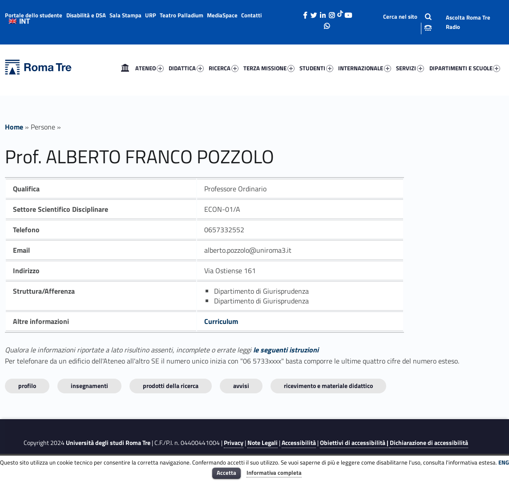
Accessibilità (299, 443)
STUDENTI (316, 68)
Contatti (251, 15)
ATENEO (149, 68)
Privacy (233, 443)
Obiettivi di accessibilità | (355, 443)
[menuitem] (125, 68)
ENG (503, 462)
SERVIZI (410, 68)
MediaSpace (222, 15)
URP (150, 15)
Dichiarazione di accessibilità (429, 443)
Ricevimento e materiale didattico (328, 385)
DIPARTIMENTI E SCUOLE (465, 68)
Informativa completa (274, 472)
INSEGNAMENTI (89, 385)
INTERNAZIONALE (364, 68)
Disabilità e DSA (86, 15)
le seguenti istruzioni (286, 349)
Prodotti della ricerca (170, 385)
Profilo (27, 385)
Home (125, 68)
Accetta (226, 472)
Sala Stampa (125, 15)
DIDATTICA (186, 68)
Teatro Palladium (181, 15)
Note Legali (262, 443)
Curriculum (221, 321)
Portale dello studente (33, 15)
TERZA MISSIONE (269, 68)
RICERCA (223, 68)
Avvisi (241, 385)
